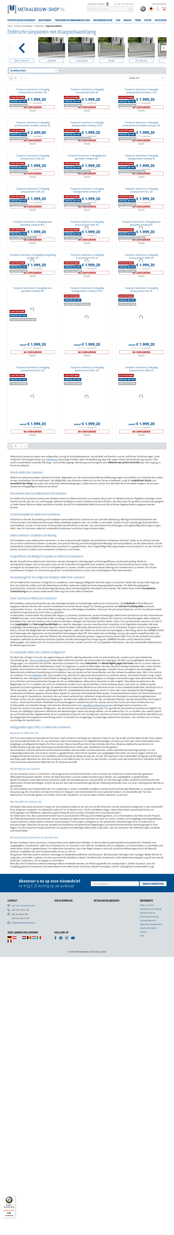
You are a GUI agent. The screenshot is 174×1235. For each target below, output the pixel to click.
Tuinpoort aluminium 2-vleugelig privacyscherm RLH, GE (87, 508)
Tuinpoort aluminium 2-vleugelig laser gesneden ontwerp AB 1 (87, 203)
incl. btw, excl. (32, 149)
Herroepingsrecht (148, 1059)
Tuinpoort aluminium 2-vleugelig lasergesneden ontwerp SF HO (87, 428)
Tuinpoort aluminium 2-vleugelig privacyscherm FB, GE (141, 428)
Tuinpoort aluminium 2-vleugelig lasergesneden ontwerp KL (141, 203)
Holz (50, 814)
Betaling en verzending (150, 1048)
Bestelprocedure (147, 1051)
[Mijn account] (158, 8)
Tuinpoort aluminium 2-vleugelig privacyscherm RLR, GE (87, 270)
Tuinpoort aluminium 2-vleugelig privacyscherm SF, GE (87, 349)
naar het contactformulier (23, 1044)
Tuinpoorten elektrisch (54, 26)
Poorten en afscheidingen (23, 26)
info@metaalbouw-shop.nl (23, 1061)
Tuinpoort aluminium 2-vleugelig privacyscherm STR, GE (32, 236)
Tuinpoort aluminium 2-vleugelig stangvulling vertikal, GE (33, 349)
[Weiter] (164, 48)
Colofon (143, 1070)
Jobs (142, 1074)
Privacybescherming (149, 1055)
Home (10, 26)
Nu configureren (33, 153)
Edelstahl (37, 814)
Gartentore (52, 598)
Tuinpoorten (39, 26)
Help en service (147, 1044)
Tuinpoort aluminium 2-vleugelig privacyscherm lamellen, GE (32, 91)
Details (32, 156)
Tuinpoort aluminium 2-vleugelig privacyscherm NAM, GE (141, 349)
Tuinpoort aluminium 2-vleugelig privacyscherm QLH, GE (32, 508)
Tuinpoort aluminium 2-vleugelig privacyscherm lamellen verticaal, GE (141, 170)
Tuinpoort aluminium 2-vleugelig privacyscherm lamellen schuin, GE (32, 170)
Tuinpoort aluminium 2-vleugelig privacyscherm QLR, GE (32, 203)
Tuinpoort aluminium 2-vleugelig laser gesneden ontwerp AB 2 (32, 270)
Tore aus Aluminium (39, 799)
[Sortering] (147, 77)
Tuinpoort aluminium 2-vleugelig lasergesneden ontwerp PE (87, 236)
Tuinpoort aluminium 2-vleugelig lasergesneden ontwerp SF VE (87, 170)
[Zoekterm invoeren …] (107, 9)
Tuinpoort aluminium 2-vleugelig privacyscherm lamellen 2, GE (141, 91)
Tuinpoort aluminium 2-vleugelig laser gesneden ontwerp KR (32, 428)
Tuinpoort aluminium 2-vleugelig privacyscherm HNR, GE (141, 508)
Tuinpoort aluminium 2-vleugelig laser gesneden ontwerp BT (141, 270)
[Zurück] (10, 48)
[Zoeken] (130, 9)
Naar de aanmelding (153, 1022)
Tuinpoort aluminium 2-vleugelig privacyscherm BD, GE (87, 91)
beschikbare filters (33, 70)
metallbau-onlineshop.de (95, 844)
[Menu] (13, 1196)
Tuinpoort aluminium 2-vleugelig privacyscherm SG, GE (141, 236)
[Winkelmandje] (164, 8)
